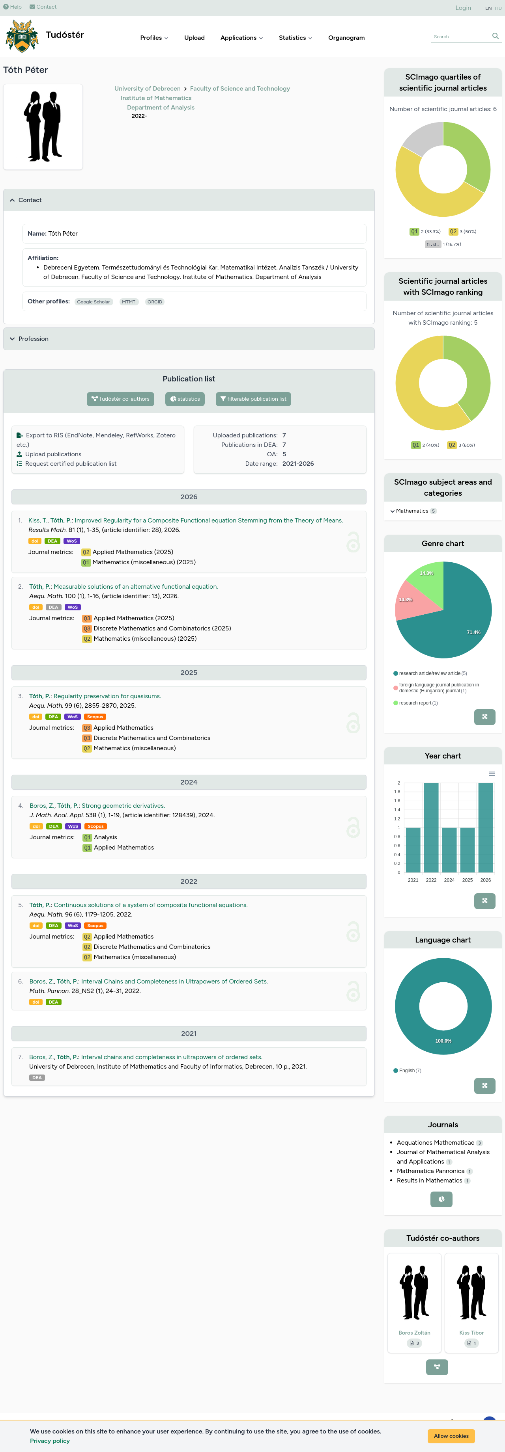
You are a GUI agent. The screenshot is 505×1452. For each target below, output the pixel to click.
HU (498, 8)
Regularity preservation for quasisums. (107, 696)
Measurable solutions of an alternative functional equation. (136, 586)
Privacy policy (50, 1441)
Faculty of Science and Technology (240, 88)
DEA (52, 541)
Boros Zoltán (414, 1332)
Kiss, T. (37, 520)
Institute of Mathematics (156, 98)
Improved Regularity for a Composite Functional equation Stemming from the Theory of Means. (209, 520)
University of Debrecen (147, 88)
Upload (194, 37)
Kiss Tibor (472, 1332)
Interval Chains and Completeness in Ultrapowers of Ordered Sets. (174, 981)
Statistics (295, 37)
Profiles (154, 37)
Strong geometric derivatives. (123, 805)
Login (463, 7)
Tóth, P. (61, 520)
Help (12, 7)
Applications (242, 37)
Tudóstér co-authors (121, 399)
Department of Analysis (161, 107)
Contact (43, 7)
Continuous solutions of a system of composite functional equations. (151, 905)
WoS (72, 541)
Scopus (95, 716)
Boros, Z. (42, 805)
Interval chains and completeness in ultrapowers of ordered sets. (171, 1057)
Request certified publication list (67, 463)
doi (35, 541)
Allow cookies (451, 1436)
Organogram (346, 37)
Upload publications (49, 454)
